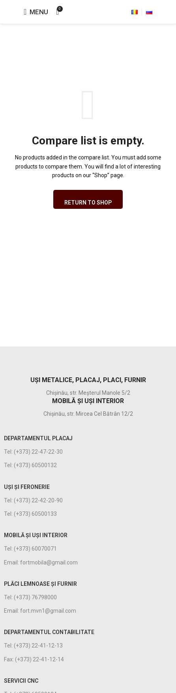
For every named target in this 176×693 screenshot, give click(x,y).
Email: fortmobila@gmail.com (41, 562)
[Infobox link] (88, 361)
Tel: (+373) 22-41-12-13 (33, 645)
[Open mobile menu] (36, 12)
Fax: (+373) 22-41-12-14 (34, 659)
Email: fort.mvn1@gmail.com (40, 611)
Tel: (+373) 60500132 (30, 465)
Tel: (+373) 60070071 (30, 548)
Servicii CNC (21, 681)
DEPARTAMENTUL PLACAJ (38, 438)
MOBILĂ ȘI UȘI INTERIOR (35, 535)
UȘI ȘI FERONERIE (27, 487)
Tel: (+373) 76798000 (30, 597)
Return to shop (88, 202)
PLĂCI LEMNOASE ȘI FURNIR (40, 584)
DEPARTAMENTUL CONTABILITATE (49, 632)
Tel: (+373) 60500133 (30, 514)
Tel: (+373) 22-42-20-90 (33, 500)
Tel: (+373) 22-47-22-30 (33, 452)
